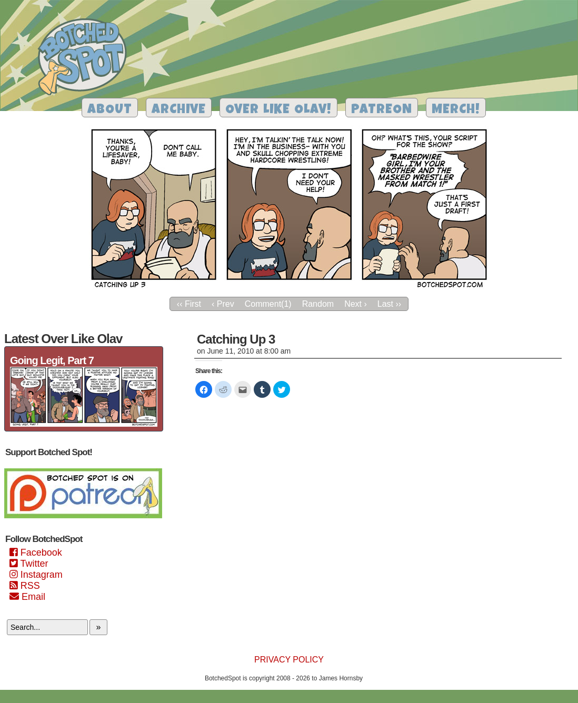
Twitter (28, 563)
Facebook (35, 552)
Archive (179, 110)
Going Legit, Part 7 (52, 360)
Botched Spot (86, 58)
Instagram (36, 574)
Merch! (456, 110)
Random (318, 303)
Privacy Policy (289, 659)
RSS (24, 585)
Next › (355, 303)
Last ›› (389, 303)
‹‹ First (189, 303)
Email (27, 596)
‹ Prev (223, 303)
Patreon (381, 110)
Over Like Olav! (278, 110)
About (109, 110)
